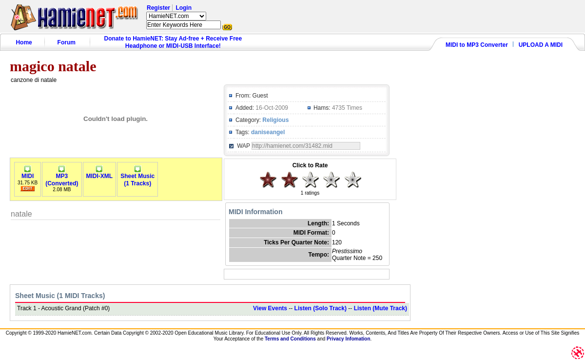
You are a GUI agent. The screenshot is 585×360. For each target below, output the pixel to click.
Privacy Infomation (348, 338)
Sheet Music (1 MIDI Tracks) (60, 296)
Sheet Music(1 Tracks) (137, 177)
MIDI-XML (99, 173)
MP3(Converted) (61, 177)
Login (184, 7)
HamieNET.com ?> (176, 16)
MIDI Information (255, 212)
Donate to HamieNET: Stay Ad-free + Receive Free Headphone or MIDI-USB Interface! (173, 42)
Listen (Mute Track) (380, 308)
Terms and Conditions (290, 338)
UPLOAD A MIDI (541, 44)
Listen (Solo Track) (320, 308)
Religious (275, 120)
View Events (270, 308)
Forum (67, 42)
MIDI (27, 173)
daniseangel (268, 132)
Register (158, 7)
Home (24, 42)
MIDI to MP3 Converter (477, 44)
